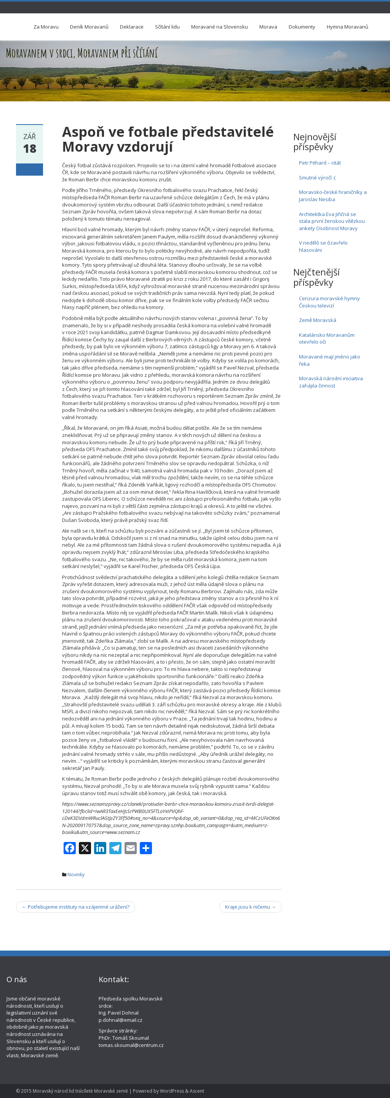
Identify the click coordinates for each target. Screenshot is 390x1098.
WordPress (172, 1091)
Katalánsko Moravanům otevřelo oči (327, 338)
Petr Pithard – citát (320, 162)
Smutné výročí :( (317, 177)
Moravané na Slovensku (219, 26)
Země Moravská (317, 320)
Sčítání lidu (167, 26)
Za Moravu (46, 26)
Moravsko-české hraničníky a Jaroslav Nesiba (333, 196)
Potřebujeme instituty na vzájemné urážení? (75, 906)
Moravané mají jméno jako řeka (329, 360)
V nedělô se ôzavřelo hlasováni (323, 246)
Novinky (76, 874)
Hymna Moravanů (347, 26)
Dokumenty (302, 26)
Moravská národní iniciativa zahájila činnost (331, 382)
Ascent (197, 1091)
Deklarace (132, 26)
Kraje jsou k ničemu (250, 906)
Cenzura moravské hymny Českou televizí (329, 302)
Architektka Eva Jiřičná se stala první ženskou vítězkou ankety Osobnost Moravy (332, 221)
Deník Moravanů (89, 26)
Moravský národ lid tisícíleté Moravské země (80, 1091)
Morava (268, 26)
